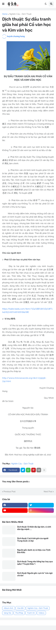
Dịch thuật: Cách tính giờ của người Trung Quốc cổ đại (32, 539)
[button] (3, 4)
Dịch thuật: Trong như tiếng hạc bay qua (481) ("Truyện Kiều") (35, 562)
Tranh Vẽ (31, 613)
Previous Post (10, 491)
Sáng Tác (7, 613)
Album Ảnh (8, 608)
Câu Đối (20, 608)
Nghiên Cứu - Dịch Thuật (20, 14)
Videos (41, 613)
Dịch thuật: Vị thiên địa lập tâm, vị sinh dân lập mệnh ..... (34, 528)
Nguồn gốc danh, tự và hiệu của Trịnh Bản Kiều (33, 551)
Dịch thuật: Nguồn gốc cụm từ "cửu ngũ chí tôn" (35, 574)
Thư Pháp (19, 613)
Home (4, 14)
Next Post (48, 491)
